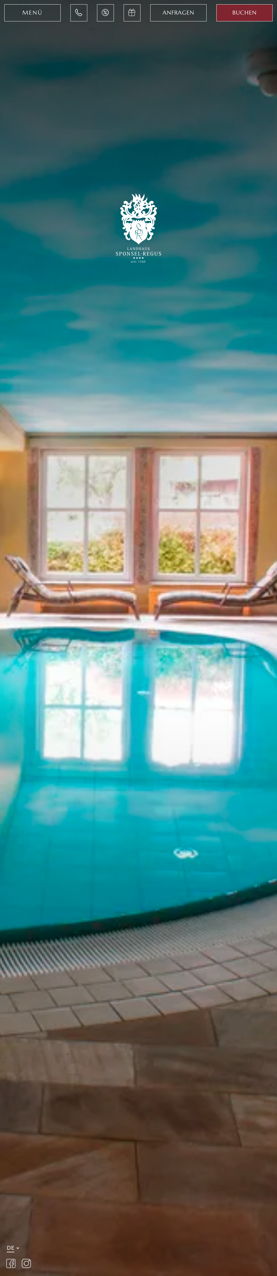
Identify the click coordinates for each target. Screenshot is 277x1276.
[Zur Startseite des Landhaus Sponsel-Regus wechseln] (138, 227)
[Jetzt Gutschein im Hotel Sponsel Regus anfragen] (132, 12)
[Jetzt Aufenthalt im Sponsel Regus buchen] (244, 12)
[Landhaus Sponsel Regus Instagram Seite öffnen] (26, 1264)
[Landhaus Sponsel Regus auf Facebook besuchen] (11, 1264)
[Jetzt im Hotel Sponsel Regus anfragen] (178, 12)
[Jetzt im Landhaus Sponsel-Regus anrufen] (78, 12)
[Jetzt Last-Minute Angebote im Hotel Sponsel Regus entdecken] (105, 12)
